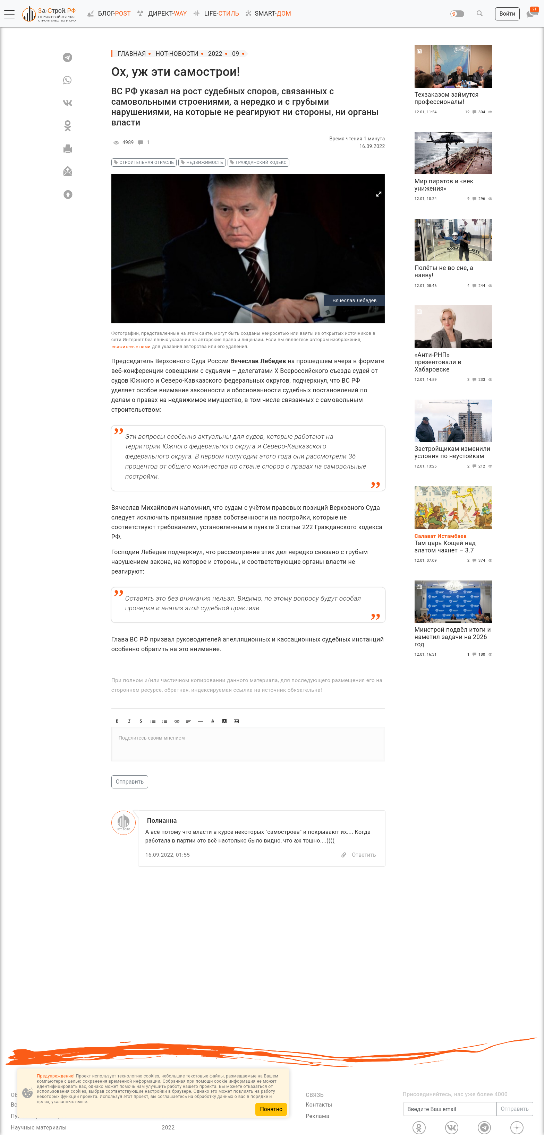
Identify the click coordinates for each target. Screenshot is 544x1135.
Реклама (317, 1116)
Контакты (319, 1104)
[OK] (68, 125)
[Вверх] (68, 194)
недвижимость (201, 162)
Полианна (162, 820)
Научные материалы (39, 1127)
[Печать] (68, 148)
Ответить (364, 855)
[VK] (68, 103)
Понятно (271, 1109)
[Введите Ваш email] (450, 1109)
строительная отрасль (143, 162)
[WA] (68, 80)
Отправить (130, 781)
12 (471, 112)
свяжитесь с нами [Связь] (131, 346)
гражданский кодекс (257, 162)
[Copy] (344, 855)
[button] (9, 14)
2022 (168, 1127)
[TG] (68, 57)
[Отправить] (68, 171)
